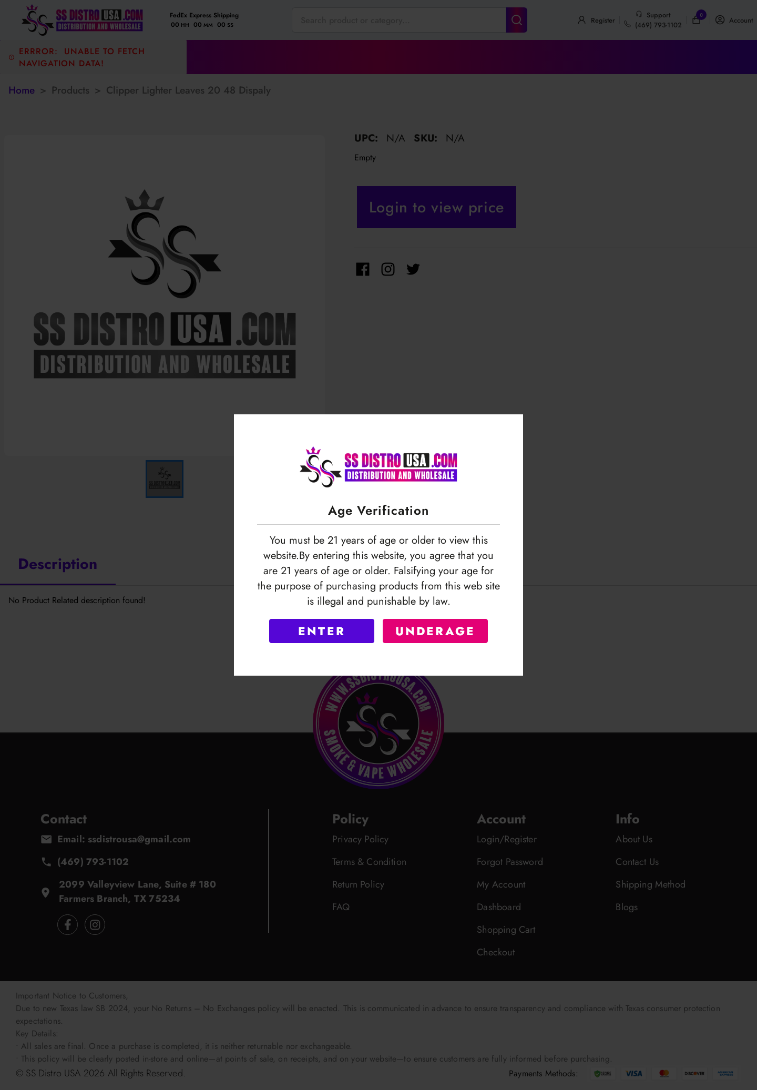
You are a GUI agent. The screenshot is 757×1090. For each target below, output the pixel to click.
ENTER (321, 631)
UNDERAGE (435, 631)
